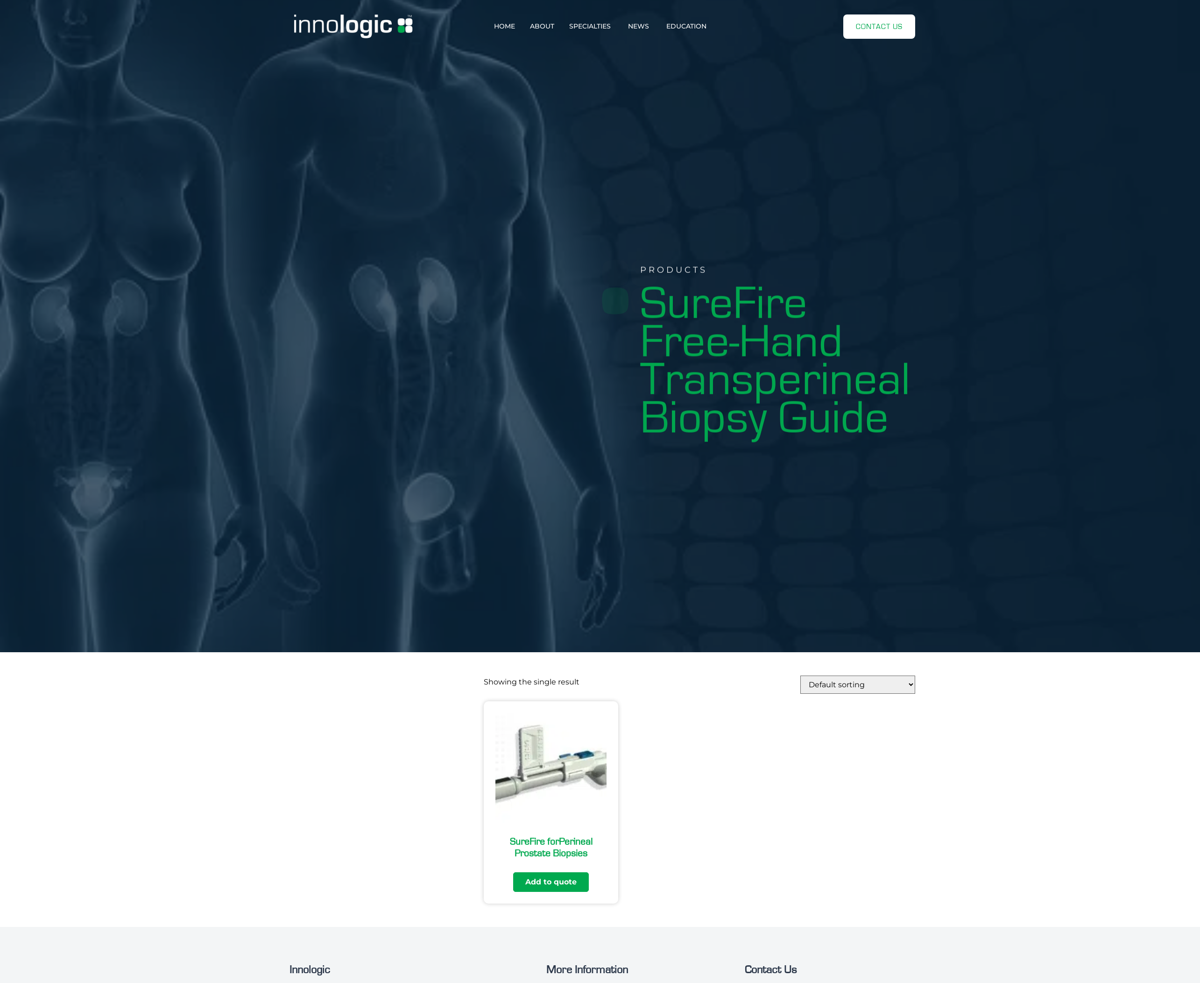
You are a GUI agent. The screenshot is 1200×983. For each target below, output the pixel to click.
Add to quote (551, 881)
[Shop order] (857, 685)
